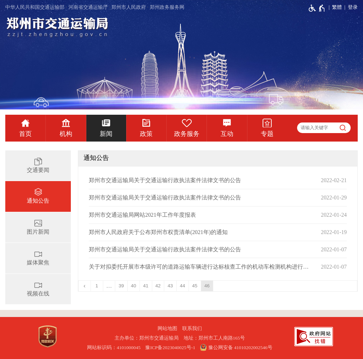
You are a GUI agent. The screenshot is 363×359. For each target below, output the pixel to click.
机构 (66, 133)
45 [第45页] (194, 285)
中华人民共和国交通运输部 (34, 7)
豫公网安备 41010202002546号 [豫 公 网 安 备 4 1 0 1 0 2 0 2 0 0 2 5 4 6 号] (236, 347)
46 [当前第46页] (207, 285)
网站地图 (167, 328)
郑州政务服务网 (167, 7)
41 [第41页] (145, 285)
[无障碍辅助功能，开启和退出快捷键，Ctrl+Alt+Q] (317, 8)
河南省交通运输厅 (88, 7)
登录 (353, 7)
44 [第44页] (182, 285)
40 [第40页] (133, 285)
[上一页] (85, 286)
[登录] (350, 7)
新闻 (106, 133)
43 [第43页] (170, 285)
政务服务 (186, 133)
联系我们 (192, 328)
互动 (227, 133)
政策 (146, 133)
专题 (267, 133)
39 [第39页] (121, 285)
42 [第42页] (158, 285)
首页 (25, 133)
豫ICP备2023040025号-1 (170, 347)
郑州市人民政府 (128, 7)
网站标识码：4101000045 (114, 347)
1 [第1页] (97, 285)
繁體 (337, 7)
